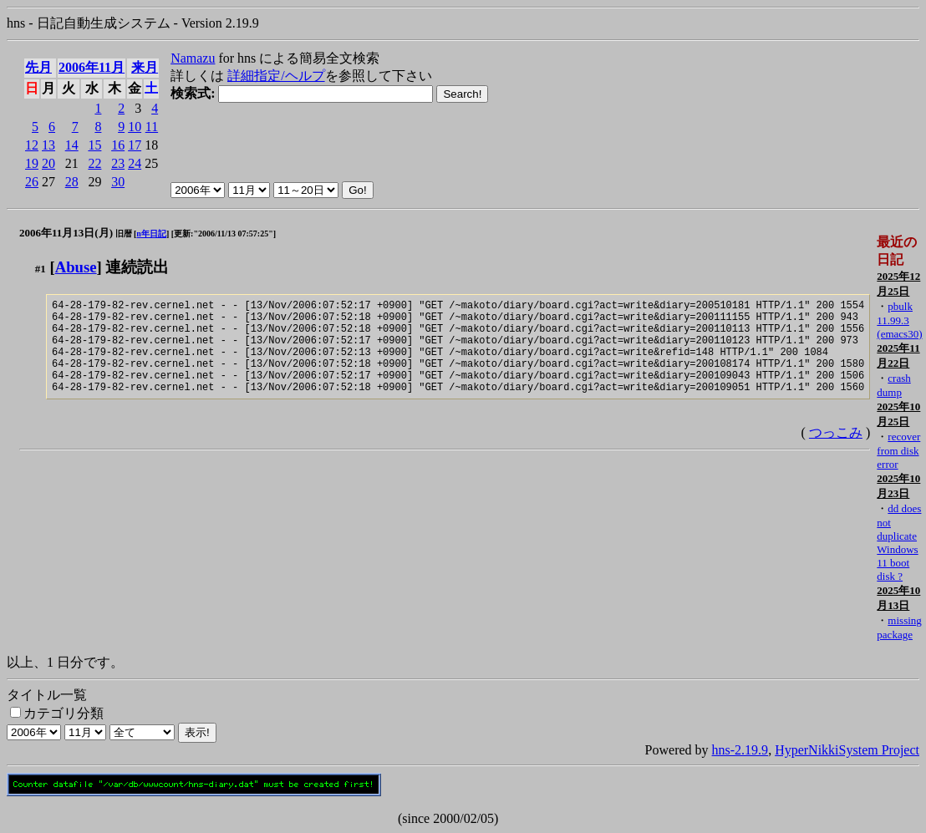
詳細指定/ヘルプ (275, 76)
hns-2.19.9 (740, 750)
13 (48, 145)
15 (94, 145)
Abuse (76, 267)
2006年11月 (92, 67)
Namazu (192, 58)
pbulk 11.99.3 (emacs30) (899, 320)
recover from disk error (898, 450)
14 (72, 145)
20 (48, 163)
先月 (38, 67)
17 (134, 145)
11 (151, 126)
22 (94, 163)
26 (31, 182)
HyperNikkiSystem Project (847, 750)
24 (134, 163)
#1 (40, 268)
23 (118, 163)
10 (134, 126)
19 (31, 163)
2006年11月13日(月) (66, 232)
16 (118, 145)
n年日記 (151, 233)
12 (31, 145)
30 (118, 182)
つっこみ (835, 452)
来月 (144, 67)
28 (72, 182)
